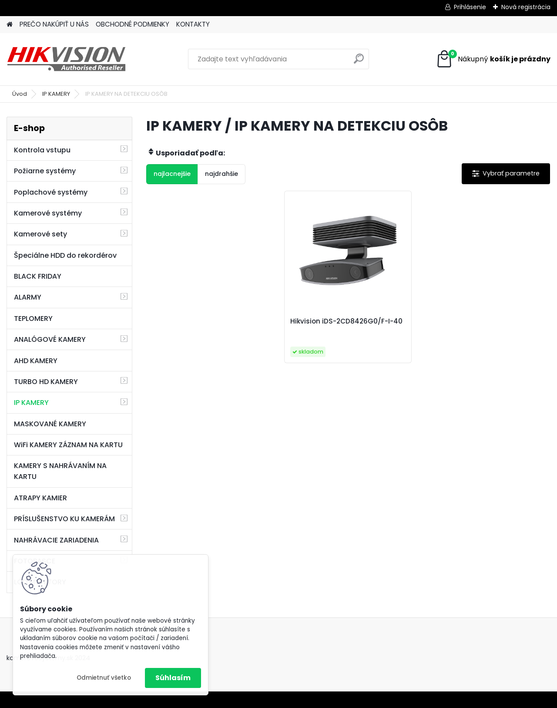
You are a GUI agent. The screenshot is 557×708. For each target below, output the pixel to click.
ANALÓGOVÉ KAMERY (50, 339)
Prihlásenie (470, 7)
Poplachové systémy (50, 192)
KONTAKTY (193, 24)
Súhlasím (173, 678)
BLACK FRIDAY (37, 276)
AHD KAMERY (35, 361)
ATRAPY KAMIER (40, 498)
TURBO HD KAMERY (46, 382)
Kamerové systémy (48, 213)
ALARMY (27, 297)
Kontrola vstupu (42, 150)
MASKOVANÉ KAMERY (50, 424)
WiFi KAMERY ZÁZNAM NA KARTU (68, 445)
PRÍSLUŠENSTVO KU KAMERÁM (64, 519)
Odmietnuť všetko (104, 678)
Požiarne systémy (45, 171)
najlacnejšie (172, 173)
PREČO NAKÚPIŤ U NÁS (54, 24)
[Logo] (66, 59)
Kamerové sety (40, 234)
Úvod (19, 94)
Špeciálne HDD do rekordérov (65, 255)
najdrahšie (221, 173)
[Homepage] (10, 24)
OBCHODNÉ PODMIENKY (132, 24)
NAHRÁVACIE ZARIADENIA (56, 540)
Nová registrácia (525, 7)
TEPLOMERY (33, 319)
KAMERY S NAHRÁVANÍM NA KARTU (60, 471)
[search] (359, 62)
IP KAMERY (56, 94)
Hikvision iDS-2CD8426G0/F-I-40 (346, 321)
